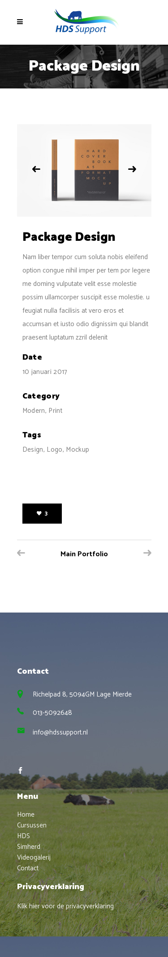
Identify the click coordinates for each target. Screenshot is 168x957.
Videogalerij (34, 857)
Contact (28, 868)
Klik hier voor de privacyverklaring (65, 906)
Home (25, 814)
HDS (23, 836)
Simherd (28, 846)
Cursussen (32, 825)
